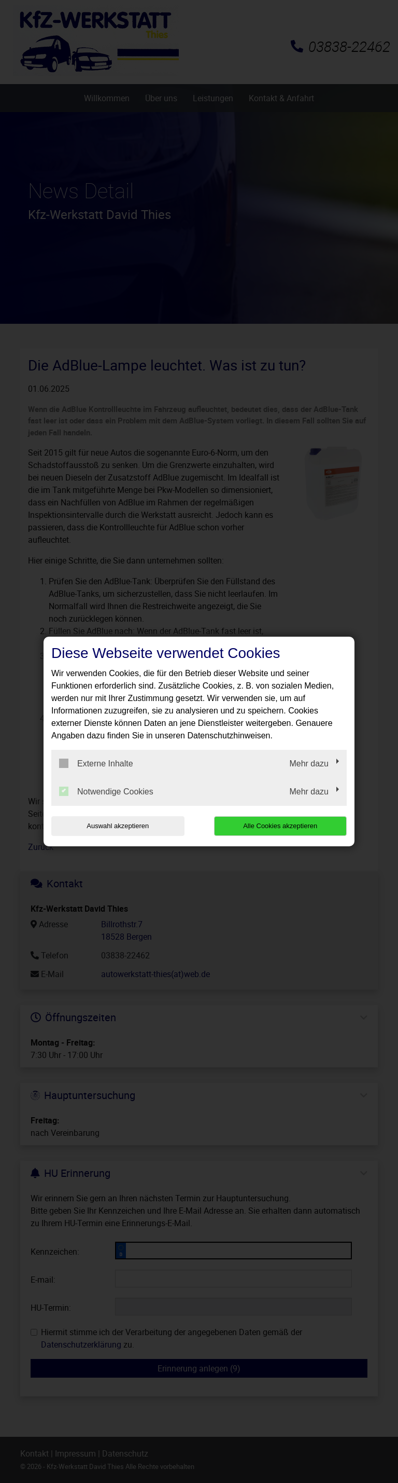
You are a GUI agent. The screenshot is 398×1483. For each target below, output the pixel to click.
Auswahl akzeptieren (118, 826)
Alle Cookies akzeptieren (280, 826)
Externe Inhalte (96, 763)
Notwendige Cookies (106, 791)
